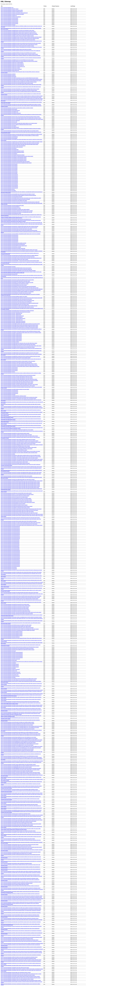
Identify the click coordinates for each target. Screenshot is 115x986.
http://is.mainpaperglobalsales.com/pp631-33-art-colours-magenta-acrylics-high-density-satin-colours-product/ (20, 597)
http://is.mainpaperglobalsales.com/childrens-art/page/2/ (11, 113)
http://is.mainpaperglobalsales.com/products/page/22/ (10, 554)
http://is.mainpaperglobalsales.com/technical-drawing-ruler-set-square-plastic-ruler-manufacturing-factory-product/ (21, 973)
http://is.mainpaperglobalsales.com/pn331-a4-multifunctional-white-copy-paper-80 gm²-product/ (17, 479)
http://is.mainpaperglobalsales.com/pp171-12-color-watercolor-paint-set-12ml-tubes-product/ (17, 494)
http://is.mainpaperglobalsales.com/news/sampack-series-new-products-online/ (15, 304)
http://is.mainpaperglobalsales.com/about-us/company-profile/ (12, 10)
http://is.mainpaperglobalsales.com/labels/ (8, 668)
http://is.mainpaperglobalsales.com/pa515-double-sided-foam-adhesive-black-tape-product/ (17, 381)
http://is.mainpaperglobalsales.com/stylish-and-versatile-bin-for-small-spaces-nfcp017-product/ (17, 649)
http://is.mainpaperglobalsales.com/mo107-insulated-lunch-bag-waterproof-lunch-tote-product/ (17, 723)
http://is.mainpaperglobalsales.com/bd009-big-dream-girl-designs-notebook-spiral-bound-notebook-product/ (20, 38)
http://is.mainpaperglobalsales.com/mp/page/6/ (9, 169)
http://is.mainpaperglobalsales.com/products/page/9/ (10, 548)
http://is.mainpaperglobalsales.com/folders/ (8, 662)
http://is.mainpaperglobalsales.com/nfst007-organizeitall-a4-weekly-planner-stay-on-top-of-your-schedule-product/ (21, 332)
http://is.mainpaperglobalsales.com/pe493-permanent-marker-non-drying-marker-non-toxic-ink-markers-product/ (20, 773)
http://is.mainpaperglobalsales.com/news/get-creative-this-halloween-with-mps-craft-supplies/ (17, 279)
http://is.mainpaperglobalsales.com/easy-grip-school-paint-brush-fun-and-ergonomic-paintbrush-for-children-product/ (21, 134)
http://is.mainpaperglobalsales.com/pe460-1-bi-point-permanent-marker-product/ (15, 433)
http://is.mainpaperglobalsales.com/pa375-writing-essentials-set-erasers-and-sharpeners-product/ (18, 375)
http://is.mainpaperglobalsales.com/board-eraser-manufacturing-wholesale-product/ (15, 813)
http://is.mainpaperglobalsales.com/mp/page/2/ (9, 164)
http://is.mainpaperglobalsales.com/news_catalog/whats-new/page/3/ (13, 322)
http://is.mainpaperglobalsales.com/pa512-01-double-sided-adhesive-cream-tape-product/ (17, 377)
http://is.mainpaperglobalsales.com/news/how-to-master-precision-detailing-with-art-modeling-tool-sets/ (19, 305)
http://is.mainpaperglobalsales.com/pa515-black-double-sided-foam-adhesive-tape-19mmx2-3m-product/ (19, 380)
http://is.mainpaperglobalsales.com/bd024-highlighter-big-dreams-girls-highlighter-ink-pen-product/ (18, 52)
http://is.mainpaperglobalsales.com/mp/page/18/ (9, 187)
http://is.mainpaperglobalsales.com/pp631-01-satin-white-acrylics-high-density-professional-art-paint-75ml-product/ (21, 508)
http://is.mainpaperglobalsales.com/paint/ (8, 394)
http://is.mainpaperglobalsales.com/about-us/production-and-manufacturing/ (14, 12)
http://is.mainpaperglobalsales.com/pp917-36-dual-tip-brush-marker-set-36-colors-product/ (17, 613)
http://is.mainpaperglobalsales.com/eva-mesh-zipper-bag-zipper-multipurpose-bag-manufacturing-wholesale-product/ (21, 895)
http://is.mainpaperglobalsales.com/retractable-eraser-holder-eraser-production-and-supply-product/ (18, 821)
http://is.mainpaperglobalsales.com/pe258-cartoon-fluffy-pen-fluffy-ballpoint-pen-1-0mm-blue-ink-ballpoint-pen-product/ (22, 760)
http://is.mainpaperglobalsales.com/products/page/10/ (10, 526)
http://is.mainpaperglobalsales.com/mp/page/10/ (9, 174)
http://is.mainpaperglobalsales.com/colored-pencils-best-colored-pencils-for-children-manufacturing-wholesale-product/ (22, 943)
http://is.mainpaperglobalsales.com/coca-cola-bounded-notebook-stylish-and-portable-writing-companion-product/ (21, 117)
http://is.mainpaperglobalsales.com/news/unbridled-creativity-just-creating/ (14, 296)
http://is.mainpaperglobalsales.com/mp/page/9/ (9, 173)
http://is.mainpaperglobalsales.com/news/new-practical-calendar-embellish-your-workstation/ (17, 291)
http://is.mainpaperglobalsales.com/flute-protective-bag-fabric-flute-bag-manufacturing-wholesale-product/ (19, 939)
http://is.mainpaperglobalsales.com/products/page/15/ (10, 533)
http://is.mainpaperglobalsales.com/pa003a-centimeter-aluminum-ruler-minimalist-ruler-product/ (18, 347)
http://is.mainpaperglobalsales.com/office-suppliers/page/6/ (11, 337)
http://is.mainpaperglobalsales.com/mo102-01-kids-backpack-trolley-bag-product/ (15, 161)
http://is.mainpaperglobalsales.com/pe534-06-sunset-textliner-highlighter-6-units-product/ (16, 448)
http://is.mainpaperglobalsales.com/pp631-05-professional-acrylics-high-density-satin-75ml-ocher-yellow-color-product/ (22, 514)
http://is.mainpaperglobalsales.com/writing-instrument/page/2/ (12, 652)
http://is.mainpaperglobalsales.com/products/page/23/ (10, 555)
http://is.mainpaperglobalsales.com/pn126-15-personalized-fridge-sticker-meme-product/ (16, 475)
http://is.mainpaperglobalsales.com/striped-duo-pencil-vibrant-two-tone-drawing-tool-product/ (17, 648)
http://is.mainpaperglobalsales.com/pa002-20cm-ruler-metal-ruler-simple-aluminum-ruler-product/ (18, 344)
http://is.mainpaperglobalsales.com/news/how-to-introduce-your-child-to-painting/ (15, 209)
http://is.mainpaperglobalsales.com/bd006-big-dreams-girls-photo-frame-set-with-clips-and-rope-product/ (19, 34)
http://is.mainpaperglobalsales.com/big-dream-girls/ (10, 70)
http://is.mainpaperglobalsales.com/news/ (8, 266)
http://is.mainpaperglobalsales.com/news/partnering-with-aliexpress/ (13, 244)
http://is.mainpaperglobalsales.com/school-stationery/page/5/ (11, 634)
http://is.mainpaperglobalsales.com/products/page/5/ (10, 543)
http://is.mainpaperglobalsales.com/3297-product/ (9, 8)
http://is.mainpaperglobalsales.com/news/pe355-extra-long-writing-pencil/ (14, 245)
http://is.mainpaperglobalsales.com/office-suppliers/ (10, 341)
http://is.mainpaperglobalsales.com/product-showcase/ (10, 672)
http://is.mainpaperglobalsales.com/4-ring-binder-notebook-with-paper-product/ (15, 884)
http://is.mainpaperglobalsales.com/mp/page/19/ (9, 186)
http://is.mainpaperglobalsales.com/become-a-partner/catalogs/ (12, 62)
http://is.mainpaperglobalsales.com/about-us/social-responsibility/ (12, 14)
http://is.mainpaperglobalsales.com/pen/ (8, 371)
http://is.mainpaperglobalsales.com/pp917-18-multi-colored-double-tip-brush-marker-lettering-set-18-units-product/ (21, 612)
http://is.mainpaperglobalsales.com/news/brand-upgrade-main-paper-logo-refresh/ (15, 199)
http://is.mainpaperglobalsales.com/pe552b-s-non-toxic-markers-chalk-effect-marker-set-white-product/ (19, 452)
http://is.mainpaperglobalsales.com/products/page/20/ (10, 551)
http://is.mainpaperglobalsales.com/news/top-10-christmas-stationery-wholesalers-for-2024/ (17, 282)
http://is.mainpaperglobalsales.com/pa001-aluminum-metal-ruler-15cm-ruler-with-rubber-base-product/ (19, 343)
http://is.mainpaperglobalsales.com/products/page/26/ (10, 558)
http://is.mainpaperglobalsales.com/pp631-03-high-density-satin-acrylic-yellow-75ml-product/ (17, 511)
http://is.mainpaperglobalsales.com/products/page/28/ (10, 560)
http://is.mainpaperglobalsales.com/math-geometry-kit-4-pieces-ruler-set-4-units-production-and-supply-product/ (20, 977)
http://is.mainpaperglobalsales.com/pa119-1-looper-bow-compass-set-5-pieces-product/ (16, 362)
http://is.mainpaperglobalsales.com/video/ (8, 677)
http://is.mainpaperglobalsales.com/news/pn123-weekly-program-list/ (13, 248)
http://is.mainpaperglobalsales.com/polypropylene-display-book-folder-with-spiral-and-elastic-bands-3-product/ (20, 483)
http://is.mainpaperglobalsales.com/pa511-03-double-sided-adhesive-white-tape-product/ (16, 376)
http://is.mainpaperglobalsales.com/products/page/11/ (10, 527)
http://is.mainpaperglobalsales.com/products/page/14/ (10, 531)
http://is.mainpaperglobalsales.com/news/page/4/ (9, 237)
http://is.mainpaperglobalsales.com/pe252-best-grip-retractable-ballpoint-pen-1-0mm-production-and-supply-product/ (21, 726)
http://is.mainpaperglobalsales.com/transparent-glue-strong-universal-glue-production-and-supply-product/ (19, 844)
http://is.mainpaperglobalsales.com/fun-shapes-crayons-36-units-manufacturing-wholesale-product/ (18, 958)
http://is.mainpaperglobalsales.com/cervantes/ (9, 109)
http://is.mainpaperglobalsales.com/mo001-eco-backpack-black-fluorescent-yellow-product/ (17, 156)
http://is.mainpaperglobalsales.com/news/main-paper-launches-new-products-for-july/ (16, 219)
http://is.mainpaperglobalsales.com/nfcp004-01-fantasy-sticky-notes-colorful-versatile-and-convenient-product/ (20, 323)
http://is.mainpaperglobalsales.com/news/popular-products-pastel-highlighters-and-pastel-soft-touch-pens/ (19, 287)
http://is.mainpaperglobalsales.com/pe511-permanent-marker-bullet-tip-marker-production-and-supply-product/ (20, 772)
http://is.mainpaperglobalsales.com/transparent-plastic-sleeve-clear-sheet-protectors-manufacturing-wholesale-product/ (22, 898)
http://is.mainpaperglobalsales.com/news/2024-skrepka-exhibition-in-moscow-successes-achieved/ (18, 195)
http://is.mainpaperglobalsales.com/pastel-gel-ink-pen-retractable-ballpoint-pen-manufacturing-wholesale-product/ (21, 909)
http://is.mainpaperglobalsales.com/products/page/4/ (10, 542)
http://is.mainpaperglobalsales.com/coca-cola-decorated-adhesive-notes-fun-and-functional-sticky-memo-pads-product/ (22, 119)
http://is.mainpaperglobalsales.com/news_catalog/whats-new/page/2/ (13, 321)
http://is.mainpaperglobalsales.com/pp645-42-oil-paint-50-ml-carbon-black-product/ (15, 610)
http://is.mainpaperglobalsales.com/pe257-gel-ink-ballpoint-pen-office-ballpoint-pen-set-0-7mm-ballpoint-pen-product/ (21, 746)
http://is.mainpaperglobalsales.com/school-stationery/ (10, 636)
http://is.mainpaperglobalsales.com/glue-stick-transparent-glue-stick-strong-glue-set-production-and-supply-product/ (21, 847)
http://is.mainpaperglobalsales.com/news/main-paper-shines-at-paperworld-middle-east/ (16, 269)
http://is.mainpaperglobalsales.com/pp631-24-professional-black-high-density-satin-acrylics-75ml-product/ (19, 592)
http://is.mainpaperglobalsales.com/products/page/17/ (10, 535)
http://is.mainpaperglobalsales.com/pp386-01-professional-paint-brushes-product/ (15, 507)
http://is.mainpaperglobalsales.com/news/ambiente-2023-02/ (11, 196)
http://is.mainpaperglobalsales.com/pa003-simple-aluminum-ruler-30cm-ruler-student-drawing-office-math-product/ (21, 345)
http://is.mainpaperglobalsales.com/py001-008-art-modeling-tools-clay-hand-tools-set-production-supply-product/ (21, 708)
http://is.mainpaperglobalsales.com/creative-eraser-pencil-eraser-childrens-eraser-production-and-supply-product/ (21, 823)
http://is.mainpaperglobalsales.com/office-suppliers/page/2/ (11, 333)
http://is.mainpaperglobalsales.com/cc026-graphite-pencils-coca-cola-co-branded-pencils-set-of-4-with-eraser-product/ (22, 98)
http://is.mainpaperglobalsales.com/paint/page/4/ (9, 393)
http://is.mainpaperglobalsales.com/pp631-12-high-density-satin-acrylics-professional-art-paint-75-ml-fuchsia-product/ (21, 525)
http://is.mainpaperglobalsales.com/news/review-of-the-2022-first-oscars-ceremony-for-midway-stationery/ (19, 255)
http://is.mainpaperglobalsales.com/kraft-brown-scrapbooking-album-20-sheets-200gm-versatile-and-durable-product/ (21, 141)
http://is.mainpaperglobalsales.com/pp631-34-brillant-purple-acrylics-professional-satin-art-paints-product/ (19, 598)
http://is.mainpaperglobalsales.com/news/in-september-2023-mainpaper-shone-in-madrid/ (17, 210)
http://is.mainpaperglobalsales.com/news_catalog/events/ (11, 314)
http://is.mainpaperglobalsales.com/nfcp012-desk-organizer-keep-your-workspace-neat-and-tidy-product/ (19, 327)
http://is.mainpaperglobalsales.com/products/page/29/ (10, 562)
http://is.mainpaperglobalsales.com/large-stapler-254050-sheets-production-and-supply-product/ (18, 838)
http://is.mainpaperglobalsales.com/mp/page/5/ (9, 168)
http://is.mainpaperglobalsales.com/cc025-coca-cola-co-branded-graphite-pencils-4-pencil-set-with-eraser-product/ (21, 97)
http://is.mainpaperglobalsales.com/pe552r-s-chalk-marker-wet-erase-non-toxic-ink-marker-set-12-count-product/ (21, 456)
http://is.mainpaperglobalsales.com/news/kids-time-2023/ (11, 213)
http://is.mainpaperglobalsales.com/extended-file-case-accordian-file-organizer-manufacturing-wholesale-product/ (21, 881)
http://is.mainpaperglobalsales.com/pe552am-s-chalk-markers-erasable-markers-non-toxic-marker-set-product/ (20, 451)
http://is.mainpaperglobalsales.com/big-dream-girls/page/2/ (11, 69)
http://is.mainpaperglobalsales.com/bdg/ (8, 453)
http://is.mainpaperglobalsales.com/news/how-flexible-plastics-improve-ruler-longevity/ (16, 267)
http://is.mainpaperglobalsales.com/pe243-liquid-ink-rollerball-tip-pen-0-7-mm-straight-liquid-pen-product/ (19, 756)
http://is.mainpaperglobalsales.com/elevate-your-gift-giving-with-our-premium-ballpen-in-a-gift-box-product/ (20, 135)
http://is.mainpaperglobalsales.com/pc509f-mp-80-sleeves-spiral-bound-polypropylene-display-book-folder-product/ (21, 406)
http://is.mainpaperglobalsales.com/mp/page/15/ (9, 181)
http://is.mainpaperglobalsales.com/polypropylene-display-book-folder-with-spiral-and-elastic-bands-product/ (20, 487)
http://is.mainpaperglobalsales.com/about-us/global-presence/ (12, 11)
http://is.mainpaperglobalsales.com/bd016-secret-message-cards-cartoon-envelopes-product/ (17, 45)
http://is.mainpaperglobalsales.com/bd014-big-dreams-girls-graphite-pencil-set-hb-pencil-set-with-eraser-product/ (21, 43)
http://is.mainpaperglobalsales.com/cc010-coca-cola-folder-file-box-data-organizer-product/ (17, 83)
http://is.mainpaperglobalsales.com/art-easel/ (9, 660)
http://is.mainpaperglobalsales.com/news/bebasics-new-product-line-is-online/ (14, 283)
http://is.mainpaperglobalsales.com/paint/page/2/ (9, 390)
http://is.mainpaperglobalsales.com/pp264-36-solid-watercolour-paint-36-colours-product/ (16, 506)
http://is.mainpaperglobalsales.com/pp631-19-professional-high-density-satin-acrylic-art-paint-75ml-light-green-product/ (22, 582)
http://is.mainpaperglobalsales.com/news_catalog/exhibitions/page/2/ (13, 318)
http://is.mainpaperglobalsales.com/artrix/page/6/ (9, 23)
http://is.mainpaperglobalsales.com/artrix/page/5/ (9, 22)
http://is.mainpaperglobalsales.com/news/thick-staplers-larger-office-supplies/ (14, 259)
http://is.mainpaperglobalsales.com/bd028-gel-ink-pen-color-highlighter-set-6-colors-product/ (17, 59)
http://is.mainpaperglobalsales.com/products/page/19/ (10, 538)
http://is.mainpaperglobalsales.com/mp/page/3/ (9, 165)
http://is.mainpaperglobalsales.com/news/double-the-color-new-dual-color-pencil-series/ (16, 299)
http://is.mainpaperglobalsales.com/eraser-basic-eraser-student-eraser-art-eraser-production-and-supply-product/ (21, 818)
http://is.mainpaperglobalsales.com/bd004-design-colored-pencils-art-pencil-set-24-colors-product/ (18, 31)
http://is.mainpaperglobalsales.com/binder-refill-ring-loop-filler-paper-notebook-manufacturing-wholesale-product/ (21, 907)
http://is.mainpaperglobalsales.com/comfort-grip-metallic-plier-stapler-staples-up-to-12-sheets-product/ (19, 123)
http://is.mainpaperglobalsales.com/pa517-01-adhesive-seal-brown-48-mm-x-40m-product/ (17, 383)
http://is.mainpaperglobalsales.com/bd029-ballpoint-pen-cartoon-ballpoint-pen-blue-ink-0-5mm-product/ (19, 61)
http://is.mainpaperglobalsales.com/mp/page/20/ (9, 185)
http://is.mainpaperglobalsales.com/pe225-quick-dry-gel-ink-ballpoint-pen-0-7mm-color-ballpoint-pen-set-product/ (21, 747)
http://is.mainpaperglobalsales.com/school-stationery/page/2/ (11, 631)
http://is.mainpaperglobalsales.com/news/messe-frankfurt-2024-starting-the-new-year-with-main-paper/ (19, 227)
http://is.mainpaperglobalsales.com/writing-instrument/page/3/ (12, 653)
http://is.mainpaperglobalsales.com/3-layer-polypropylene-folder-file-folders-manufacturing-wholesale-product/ (20, 874)
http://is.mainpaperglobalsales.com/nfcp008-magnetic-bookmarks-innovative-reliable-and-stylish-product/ (19, 326)
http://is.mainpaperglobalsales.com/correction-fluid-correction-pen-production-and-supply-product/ (18, 830)
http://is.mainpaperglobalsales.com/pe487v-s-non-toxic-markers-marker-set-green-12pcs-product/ (18, 443)
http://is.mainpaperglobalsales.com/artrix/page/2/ (9, 18)
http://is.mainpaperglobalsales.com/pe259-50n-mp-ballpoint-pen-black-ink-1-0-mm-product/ (17, 429)
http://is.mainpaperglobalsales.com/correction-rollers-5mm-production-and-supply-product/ (17, 825)
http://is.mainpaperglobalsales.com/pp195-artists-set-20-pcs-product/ (13, 503)
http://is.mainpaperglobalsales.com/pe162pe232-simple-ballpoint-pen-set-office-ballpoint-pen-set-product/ (19, 732)
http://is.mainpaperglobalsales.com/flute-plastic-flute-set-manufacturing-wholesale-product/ (17, 938)
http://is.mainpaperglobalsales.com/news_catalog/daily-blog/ (11, 313)
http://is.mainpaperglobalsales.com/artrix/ (8, 24)
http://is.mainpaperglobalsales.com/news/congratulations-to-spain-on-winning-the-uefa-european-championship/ (21, 290)
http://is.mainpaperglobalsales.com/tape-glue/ (9, 670)
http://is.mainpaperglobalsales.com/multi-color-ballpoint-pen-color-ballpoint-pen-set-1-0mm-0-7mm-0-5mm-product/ (21, 757)
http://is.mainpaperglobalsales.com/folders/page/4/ (10, 665)
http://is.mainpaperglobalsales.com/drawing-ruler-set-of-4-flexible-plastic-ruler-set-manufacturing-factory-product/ (21, 980)
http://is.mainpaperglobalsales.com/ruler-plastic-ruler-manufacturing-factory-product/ (16, 972)
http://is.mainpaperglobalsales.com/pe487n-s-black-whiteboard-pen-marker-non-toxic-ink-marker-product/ (19, 440)
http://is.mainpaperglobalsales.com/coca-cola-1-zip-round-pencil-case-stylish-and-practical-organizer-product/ (20, 116)
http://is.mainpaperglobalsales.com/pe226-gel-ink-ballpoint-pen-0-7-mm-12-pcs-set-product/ (17, 745)
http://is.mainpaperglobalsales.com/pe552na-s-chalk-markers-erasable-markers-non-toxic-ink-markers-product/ (20, 455)
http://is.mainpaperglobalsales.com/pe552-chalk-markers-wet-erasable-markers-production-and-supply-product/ (20, 733)
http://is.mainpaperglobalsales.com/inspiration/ (9, 138)
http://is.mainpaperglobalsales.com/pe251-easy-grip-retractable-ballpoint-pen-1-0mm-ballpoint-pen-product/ (20, 727)
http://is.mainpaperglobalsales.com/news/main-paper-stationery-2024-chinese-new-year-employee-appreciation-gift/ (21, 222)
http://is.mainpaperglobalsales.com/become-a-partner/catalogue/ (12, 63)
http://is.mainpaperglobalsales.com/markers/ (9, 148)
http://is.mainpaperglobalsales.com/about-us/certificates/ (11, 16)
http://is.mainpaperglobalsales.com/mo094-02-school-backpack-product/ (13, 158)
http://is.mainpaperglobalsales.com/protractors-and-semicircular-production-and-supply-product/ (18, 975)
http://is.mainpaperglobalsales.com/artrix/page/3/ (9, 19)
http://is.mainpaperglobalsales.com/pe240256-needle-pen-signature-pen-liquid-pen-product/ (17, 750)
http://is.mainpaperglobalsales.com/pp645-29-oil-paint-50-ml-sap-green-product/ (15, 609)
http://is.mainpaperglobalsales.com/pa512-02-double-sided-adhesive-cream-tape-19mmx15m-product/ (19, 379)
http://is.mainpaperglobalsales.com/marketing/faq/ (9, 149)
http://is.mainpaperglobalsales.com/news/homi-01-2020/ (11, 208)
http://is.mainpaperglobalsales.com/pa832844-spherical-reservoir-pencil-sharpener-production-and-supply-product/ (21, 810)
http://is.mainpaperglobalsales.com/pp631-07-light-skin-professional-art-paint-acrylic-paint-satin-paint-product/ (20, 517)
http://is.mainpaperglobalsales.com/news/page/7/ (9, 241)
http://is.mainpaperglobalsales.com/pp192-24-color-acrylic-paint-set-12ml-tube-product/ (16, 499)
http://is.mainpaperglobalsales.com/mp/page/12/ (9, 177)
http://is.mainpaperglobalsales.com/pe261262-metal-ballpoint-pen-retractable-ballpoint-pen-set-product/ (19, 738)
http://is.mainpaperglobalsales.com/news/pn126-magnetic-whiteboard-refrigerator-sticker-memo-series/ (19, 249)
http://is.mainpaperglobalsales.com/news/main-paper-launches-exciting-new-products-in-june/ (17, 300)
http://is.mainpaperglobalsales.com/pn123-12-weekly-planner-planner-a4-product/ (15, 463)
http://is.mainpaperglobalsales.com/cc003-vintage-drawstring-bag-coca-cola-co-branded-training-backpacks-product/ (21, 79)
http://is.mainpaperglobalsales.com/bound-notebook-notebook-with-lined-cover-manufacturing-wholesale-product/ (21, 902)
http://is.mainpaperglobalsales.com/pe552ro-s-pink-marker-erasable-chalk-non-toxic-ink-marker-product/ (19, 457)
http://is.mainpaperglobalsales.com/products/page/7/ (10, 546)
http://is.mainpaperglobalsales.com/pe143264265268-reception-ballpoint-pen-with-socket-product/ (18, 742)
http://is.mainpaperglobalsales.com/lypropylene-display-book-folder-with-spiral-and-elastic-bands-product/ (19, 144)
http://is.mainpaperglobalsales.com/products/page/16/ (10, 534)
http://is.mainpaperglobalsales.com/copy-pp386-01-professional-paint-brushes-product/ (16, 124)
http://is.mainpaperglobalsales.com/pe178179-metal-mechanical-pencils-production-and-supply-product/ (19, 804)
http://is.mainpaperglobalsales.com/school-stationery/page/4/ (11, 635)
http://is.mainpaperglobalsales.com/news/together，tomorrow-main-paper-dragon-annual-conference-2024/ (20, 260)
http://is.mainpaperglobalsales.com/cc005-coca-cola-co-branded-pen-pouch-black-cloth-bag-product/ (19, 81)
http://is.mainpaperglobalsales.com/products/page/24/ (10, 552)
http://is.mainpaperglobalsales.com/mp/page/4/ (9, 166)
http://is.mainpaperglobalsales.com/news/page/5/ (9, 239)
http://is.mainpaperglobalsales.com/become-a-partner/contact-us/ (12, 65)
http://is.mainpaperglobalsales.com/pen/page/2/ (9, 370)
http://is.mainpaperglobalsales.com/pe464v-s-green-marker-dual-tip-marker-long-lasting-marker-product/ (19, 435)
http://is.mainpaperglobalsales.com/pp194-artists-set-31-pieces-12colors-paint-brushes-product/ (18, 502)
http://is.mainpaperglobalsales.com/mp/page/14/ (9, 178)
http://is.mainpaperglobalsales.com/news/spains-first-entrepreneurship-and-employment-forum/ (18, 256)
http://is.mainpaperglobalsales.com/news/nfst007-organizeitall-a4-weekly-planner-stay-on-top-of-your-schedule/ (20, 233)
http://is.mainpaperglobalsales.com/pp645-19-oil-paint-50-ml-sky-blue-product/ (15, 608)
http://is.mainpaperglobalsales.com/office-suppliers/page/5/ (11, 339)
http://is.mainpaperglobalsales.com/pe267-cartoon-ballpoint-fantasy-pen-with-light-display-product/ (18, 764)
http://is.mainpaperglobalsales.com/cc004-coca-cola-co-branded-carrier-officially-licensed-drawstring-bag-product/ (21, 80)
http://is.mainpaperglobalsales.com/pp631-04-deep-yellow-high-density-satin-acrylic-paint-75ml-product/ (19, 512)
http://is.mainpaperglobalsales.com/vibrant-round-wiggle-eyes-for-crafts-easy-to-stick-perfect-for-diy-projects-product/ (21, 661)
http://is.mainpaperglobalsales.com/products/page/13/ (10, 530)
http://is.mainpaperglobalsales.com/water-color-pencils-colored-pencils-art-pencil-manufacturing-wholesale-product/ (21, 951)
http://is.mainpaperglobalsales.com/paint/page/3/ (9, 391)
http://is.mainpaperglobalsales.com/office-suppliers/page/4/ (11, 336)
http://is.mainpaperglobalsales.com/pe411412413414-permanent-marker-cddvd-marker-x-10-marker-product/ (20, 769)
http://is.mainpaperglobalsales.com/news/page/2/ (9, 235)
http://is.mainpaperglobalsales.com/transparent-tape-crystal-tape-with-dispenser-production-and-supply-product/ (21, 851)
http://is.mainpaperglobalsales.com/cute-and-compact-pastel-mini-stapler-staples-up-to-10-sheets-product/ (20, 130)
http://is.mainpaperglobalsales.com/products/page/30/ (10, 566)
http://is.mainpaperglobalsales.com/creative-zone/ (9, 674)
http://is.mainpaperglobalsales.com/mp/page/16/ (9, 182)
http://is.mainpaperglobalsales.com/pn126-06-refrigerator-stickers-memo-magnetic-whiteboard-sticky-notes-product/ (21, 466)
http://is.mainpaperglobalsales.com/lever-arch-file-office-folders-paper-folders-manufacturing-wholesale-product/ (20, 871)
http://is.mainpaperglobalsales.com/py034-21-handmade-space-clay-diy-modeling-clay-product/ (18, 630)
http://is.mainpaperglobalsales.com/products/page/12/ (10, 529)
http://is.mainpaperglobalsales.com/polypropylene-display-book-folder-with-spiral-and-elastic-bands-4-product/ (20, 484)
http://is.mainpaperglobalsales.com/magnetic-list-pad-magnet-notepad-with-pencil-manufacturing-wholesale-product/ (21, 937)
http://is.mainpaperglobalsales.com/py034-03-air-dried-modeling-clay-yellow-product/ (16, 626)
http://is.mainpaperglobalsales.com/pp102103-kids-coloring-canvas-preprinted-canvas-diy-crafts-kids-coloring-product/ (22, 693)
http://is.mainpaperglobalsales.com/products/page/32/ (10, 563)
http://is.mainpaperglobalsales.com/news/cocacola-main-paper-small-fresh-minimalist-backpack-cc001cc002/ (20, 201)
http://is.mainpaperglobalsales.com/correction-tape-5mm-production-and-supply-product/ (16, 822)
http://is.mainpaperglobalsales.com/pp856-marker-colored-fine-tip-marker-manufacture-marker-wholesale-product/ (21, 959)
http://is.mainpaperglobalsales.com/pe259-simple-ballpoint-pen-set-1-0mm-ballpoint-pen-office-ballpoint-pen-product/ (21, 739)
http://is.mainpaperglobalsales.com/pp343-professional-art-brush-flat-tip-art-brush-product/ (17, 724)
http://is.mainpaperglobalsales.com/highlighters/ (9, 136)
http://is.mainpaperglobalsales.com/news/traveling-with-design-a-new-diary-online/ (15, 281)
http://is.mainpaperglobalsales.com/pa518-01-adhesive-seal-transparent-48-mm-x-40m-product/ (18, 385)
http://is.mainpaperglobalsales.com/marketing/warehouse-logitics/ (12, 152)
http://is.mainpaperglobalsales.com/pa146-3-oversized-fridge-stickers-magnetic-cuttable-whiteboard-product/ (20, 366)
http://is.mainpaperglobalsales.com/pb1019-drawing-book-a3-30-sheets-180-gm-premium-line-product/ (19, 397)
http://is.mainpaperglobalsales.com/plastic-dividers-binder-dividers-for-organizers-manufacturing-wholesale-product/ (21, 897)
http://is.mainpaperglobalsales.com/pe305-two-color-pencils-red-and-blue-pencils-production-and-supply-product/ (21, 800)
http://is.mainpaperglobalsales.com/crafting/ (8, 125)
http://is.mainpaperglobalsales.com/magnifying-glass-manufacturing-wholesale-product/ (16, 863)
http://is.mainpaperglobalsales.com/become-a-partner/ (10, 67)
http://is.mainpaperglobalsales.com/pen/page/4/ (9, 367)
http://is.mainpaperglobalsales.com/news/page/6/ (9, 240)
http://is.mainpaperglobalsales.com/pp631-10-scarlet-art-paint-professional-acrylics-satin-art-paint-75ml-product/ (21, 522)
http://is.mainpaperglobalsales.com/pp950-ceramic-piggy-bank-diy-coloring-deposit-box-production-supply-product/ (21, 712)
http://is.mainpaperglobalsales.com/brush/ (8, 75)
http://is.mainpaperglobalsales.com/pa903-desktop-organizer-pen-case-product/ (15, 389)
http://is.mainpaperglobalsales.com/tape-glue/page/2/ (10, 669)
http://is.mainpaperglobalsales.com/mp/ (8, 189)
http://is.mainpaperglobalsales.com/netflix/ (8, 190)
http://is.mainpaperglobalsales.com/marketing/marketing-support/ (12, 150)
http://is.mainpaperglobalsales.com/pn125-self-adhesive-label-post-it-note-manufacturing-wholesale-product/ (20, 914)
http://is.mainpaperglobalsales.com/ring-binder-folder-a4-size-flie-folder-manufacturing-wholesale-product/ (19, 878)
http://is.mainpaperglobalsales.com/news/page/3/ (9, 236)
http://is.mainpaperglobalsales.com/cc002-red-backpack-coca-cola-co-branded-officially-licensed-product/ (19, 77)
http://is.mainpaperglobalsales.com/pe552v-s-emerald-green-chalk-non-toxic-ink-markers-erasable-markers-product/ (21, 460)
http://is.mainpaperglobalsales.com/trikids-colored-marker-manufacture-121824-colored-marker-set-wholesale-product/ (22, 968)
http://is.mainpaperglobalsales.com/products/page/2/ (10, 539)
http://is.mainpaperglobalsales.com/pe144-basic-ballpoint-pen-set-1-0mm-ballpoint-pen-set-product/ (18, 737)
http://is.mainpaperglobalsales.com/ (7, 7)
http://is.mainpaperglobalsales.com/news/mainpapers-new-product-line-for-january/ (15, 311)
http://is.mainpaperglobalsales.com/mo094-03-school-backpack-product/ (13, 160)
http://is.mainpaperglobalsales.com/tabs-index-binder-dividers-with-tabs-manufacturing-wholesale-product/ (20, 918)
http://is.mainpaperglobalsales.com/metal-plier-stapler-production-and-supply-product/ (16, 845)
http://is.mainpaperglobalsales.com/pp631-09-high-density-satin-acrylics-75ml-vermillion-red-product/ (19, 521)
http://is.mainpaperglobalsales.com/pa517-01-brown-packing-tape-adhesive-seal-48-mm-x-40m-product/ (19, 384)
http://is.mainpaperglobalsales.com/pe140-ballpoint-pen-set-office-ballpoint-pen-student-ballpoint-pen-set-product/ (21, 741)
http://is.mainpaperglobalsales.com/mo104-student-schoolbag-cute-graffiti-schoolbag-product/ (17, 722)
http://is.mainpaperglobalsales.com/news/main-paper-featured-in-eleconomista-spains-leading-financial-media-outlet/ (21, 297)
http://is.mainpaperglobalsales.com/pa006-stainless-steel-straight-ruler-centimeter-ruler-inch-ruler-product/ (19, 352)
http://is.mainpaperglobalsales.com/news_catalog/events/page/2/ (12, 315)
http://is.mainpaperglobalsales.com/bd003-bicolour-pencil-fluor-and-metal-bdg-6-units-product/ (17, 30)
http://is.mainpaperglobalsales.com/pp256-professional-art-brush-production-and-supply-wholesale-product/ (20, 701)
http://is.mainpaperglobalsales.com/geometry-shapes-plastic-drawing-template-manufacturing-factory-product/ (20, 976)
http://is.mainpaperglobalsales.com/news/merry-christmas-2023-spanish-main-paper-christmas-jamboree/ (19, 226)
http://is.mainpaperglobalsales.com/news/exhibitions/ (10, 206)
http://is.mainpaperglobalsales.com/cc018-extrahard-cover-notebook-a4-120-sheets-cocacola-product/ (19, 90)
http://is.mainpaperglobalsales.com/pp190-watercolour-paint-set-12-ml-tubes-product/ (16, 498)
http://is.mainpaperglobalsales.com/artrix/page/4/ (9, 20)
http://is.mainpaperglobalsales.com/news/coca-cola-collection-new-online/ (14, 200)
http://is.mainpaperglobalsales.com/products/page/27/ (10, 559)
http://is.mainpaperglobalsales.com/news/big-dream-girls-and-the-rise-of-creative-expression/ (17, 310)
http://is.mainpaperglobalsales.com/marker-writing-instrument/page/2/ (13, 145)
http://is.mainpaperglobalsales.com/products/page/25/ (10, 556)
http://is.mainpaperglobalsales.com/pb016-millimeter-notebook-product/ (13, 395)
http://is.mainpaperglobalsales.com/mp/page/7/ (9, 170)
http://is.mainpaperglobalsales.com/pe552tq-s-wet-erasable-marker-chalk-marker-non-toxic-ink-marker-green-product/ (22, 459)
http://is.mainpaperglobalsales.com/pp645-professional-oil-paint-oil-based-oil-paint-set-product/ (17, 728)
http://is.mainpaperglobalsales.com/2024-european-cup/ (11, 673)
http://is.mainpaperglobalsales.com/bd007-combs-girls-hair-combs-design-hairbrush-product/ (17, 35)
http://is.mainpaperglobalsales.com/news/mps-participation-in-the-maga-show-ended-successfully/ (18, 270)
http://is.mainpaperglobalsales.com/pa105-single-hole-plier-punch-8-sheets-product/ (16, 357)
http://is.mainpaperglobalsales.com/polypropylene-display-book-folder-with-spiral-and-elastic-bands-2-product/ (20, 482)
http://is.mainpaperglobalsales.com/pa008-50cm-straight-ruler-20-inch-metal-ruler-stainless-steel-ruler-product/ (20, 356)
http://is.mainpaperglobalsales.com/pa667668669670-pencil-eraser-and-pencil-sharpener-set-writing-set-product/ (21, 768)
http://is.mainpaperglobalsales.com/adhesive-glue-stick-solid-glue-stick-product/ (15, 967)
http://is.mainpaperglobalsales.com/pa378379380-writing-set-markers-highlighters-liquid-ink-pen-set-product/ (20, 765)
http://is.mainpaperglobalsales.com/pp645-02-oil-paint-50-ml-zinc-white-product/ (15, 604)
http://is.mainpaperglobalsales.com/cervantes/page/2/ (10, 110)
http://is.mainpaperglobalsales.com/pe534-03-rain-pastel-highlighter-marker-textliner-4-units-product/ (18, 447)
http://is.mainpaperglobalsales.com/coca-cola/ (9, 121)
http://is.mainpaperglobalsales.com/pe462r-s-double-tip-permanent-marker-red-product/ (16, 434)
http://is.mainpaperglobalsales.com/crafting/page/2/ (10, 127)
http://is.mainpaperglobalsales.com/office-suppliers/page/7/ (11, 340)
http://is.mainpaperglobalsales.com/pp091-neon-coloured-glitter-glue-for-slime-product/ (16, 493)
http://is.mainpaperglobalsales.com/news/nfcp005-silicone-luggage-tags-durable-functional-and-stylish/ (19, 230)
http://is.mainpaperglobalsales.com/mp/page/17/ (9, 183)
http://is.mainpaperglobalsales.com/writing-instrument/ (10, 658)
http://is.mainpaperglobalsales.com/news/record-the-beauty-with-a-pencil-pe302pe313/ (16, 301)
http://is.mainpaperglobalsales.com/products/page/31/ (10, 564)
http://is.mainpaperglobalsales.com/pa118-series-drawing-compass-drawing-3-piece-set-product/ (18, 361)
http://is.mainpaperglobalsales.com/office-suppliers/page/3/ (11, 335)
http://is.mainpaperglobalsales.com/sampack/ (9, 568)
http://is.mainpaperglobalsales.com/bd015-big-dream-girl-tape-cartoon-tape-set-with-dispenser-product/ (19, 44)
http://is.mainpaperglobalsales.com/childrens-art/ (9, 111)
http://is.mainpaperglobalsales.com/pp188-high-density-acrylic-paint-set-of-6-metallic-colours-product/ (19, 678)
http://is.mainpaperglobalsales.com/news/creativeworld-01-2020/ (12, 205)
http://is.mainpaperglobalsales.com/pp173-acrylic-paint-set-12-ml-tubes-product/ (15, 495)
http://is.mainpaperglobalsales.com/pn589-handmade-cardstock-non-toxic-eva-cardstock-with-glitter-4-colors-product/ (21, 480)
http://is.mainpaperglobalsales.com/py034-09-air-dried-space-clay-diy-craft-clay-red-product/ (17, 627)
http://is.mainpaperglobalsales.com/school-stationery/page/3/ (11, 632)
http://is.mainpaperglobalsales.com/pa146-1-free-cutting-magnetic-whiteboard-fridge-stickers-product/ (19, 363)
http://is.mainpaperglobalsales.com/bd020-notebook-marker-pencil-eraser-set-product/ (16, 49)
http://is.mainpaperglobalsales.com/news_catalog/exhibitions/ (12, 317)
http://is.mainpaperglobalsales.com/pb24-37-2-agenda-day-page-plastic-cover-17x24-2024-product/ (18, 398)
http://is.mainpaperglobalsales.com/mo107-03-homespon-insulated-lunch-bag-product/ (16, 162)
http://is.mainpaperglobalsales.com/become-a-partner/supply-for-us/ (13, 66)
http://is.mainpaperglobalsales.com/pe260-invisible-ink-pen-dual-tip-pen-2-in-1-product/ (16, 853)
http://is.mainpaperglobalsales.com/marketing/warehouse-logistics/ (12, 154)
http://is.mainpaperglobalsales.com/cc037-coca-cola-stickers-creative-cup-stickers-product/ (17, 107)
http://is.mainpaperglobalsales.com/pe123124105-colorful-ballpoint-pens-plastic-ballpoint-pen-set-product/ (19, 743)
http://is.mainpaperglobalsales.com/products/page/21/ (10, 550)
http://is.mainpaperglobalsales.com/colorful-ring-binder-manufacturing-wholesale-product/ (16, 883)
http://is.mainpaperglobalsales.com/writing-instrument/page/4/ (12, 656)
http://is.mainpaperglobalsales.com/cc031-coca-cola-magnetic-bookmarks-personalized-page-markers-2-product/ (21, 104)
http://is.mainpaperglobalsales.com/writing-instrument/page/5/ (12, 654)
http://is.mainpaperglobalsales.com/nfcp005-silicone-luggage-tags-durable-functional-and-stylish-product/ (19, 325)
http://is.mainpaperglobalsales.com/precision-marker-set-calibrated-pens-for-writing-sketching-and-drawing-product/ (21, 617)
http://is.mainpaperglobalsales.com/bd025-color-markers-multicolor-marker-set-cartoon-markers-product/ (19, 54)
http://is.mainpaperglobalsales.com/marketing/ (9, 153)
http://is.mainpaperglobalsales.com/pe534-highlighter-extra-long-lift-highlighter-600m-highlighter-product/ (19, 789)
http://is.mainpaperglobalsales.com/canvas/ (8, 76)
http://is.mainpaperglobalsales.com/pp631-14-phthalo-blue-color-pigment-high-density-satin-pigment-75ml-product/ (21, 572)
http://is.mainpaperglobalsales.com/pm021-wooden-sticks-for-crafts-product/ (14, 461)
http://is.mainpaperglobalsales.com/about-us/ (9, 15)
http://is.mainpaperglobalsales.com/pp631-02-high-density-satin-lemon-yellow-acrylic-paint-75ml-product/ (19, 510)
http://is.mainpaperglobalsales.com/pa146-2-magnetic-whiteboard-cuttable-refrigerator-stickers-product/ (19, 365)
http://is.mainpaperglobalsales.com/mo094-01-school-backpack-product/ (13, 157)
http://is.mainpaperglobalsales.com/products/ (9, 567)
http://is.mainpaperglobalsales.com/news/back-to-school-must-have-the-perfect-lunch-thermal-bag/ (18, 286)
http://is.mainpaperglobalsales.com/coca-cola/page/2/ (10, 120)
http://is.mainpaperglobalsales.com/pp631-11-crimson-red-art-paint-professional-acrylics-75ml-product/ (19, 523)
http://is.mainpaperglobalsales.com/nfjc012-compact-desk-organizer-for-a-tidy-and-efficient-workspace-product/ (20, 331)
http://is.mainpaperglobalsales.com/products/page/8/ (10, 547)
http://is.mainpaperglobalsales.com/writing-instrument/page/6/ (12, 657)
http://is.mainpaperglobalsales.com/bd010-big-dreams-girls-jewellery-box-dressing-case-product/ (18, 39)
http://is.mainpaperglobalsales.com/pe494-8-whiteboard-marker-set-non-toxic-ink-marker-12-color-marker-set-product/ (22, 444)
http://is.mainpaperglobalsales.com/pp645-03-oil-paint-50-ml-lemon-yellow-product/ (15, 605)
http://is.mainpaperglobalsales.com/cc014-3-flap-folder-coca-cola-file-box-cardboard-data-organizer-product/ (20, 88)
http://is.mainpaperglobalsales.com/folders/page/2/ (10, 664)
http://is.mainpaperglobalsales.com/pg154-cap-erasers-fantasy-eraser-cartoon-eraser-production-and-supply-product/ (21, 819)
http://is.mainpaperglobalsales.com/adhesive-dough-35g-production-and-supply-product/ (16, 848)
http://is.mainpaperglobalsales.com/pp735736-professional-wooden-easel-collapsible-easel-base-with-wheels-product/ (22, 690)
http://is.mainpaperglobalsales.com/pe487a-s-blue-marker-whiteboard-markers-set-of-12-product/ (18, 439)
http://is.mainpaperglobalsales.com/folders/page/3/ (10, 666)
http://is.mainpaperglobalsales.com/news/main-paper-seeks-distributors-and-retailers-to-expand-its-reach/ (19, 303)
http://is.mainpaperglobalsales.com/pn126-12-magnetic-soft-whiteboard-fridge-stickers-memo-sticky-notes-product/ (21, 472)
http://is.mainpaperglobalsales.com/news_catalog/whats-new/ (12, 319)
